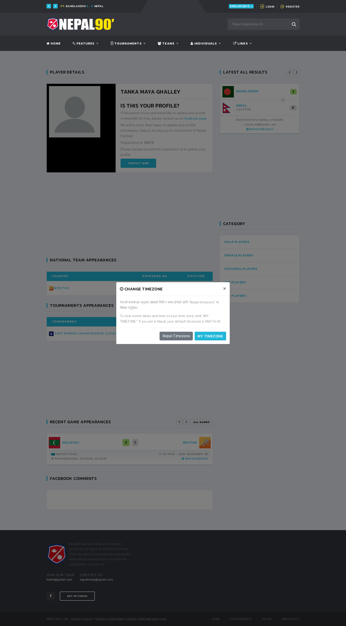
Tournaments (126, 44)
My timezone (210, 336)
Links (240, 44)
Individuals (204, 44)
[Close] (224, 288)
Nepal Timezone (176, 336)
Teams (166, 44)
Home (53, 44)
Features (83, 44)
